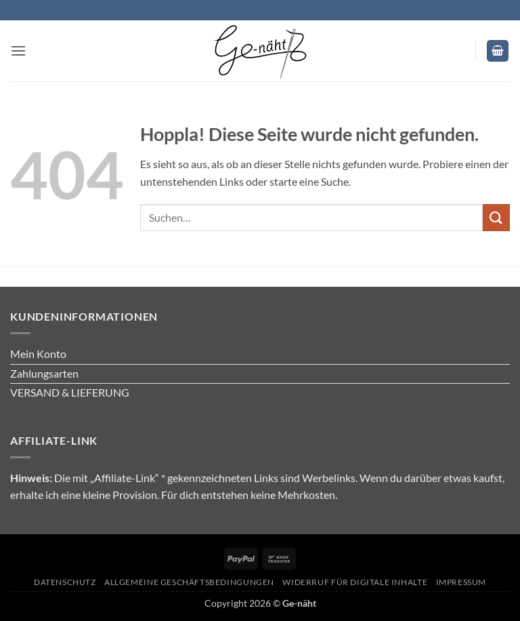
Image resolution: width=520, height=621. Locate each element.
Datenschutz (65, 582)
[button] (18, 50)
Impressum (461, 582)
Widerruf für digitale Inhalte (354, 582)
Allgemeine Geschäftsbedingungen (189, 582)
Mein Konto (38, 353)
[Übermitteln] (496, 217)
